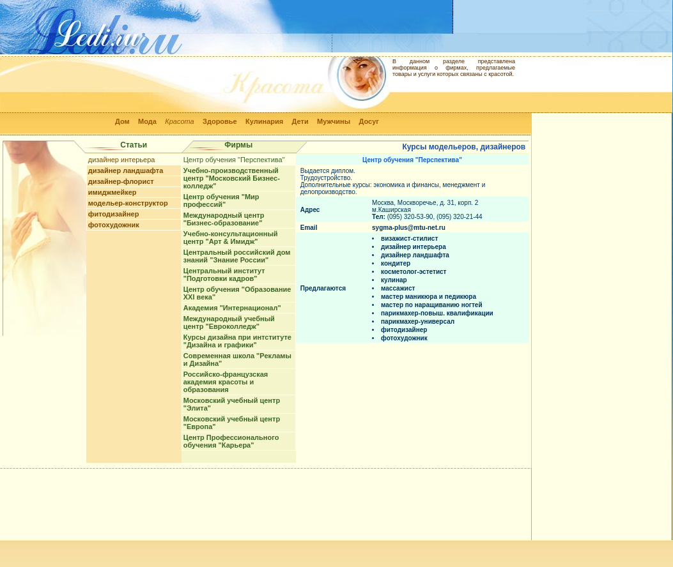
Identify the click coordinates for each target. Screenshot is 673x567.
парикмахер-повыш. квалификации (437, 313)
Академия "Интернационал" (232, 308)
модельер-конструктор (128, 203)
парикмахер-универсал (417, 321)
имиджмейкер (112, 192)
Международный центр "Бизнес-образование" (224, 219)
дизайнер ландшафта (126, 170)
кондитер (395, 263)
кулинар (394, 280)
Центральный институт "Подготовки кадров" (224, 274)
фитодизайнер (113, 214)
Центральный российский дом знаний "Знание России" (237, 256)
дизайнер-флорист (121, 181)
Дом (122, 121)
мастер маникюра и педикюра (428, 296)
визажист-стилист (409, 238)
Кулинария (264, 121)
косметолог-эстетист (413, 271)
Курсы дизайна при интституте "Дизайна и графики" (237, 341)
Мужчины (333, 121)
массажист (398, 288)
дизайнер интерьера (121, 159)
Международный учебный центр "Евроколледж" (229, 322)
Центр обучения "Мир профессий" (221, 200)
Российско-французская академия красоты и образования (225, 381)
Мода (147, 121)
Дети (300, 121)
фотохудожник (113, 225)
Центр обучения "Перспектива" (234, 159)
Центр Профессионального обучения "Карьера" (231, 441)
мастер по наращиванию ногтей (432, 304)
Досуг (368, 121)
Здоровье (220, 121)
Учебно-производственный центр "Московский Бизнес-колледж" (231, 178)
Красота (179, 121)
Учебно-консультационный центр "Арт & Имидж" (230, 237)
